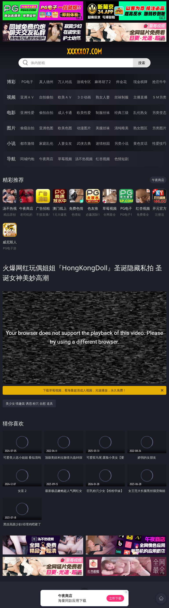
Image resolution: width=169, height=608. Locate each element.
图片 (11, 128)
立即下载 (115, 598)
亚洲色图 (46, 128)
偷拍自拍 (46, 112)
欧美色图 (65, 128)
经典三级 (121, 112)
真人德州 (46, 81)
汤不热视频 (84, 158)
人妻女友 (65, 143)
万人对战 (65, 81)
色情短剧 (121, 158)
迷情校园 (103, 143)
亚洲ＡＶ (27, 97)
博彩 (11, 82)
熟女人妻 (103, 97)
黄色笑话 (140, 143)
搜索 (141, 62)
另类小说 (121, 143)
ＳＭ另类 (159, 97)
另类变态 (159, 112)
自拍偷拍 (46, 97)
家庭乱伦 (46, 143)
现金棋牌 (140, 81)
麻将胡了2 (103, 81)
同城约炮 (27, 158)
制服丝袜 (103, 112)
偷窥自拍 (27, 128)
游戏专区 (84, 81)
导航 (11, 159)
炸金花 (121, 81)
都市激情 (27, 143)
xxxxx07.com (84, 51)
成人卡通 (65, 112)
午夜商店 (46, 158)
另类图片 (159, 128)
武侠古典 (84, 143)
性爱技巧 (159, 143)
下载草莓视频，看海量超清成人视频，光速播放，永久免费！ (103, 390)
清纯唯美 (121, 128)
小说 (11, 143)
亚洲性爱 (27, 112)
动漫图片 (84, 128)
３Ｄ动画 (84, 97)
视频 (11, 97)
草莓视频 (65, 158)
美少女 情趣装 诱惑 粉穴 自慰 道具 (29, 403)
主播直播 (140, 97)
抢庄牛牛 (159, 81)
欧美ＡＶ (65, 97)
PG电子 (27, 81)
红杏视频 (103, 158)
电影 (11, 112)
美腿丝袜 (103, 128)
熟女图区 (140, 128)
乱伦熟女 (140, 112)
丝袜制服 (121, 97)
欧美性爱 (84, 112)
